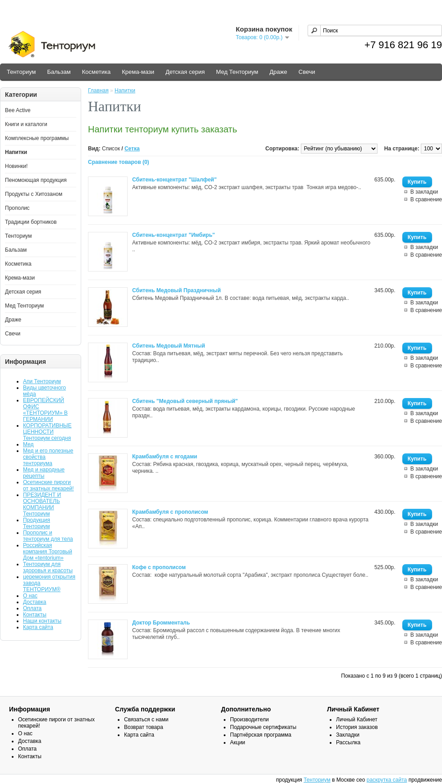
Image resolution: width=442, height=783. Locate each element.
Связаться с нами (146, 719)
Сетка (132, 148)
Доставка (34, 602)
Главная (98, 90)
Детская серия (185, 71)
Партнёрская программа (260, 735)
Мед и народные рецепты (43, 472)
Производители (249, 719)
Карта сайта (38, 627)
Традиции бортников (31, 222)
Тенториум (21, 71)
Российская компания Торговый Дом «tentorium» (47, 551)
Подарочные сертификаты (263, 727)
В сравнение (426, 199)
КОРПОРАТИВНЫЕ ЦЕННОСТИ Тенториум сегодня (47, 431)
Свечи (307, 71)
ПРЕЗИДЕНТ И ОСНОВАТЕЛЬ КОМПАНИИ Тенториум (42, 504)
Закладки (347, 735)
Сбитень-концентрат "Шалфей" (174, 180)
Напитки (16, 152)
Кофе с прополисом (159, 567)
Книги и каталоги (26, 124)
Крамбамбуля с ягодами (164, 456)
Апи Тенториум (42, 381)
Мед (28, 444)
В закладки (424, 192)
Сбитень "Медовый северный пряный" (185, 401)
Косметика (96, 71)
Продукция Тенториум (36, 523)
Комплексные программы (37, 138)
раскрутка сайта (387, 780)
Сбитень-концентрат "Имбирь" (173, 235)
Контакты (34, 614)
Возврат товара (143, 727)
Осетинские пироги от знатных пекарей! (48, 485)
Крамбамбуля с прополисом (170, 512)
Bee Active (18, 110)
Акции (237, 742)
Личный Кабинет (357, 719)
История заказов (357, 727)
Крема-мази (138, 71)
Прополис (17, 208)
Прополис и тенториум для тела (48, 536)
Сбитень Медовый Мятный (168, 346)
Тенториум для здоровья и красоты (48, 567)
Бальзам (58, 71)
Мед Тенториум (237, 71)
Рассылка (348, 742)
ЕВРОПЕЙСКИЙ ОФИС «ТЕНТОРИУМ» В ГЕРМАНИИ (45, 409)
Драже (278, 71)
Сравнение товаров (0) (118, 162)
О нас (30, 596)
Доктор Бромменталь (161, 623)
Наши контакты (42, 621)
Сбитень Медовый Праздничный (176, 290)
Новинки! (16, 166)
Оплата (32, 608)
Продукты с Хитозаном (33, 194)
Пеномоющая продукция (36, 180)
